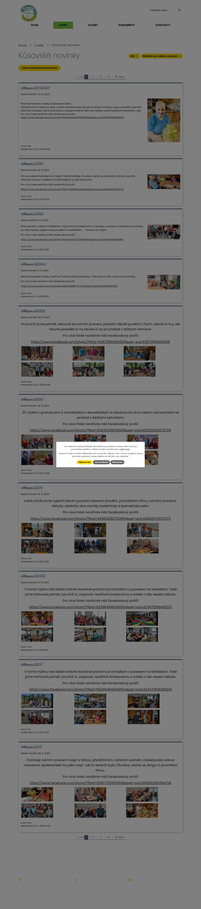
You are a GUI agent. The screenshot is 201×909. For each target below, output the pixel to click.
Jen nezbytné (101, 462)
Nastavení (117, 462)
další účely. (125, 449)
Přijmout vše (84, 462)
